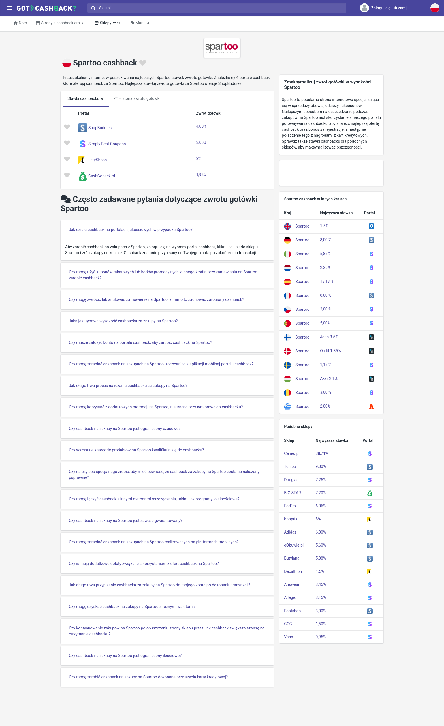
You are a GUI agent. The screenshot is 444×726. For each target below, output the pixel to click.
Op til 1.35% (330, 350)
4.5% (320, 571)
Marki (141, 23)
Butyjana (291, 558)
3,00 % (325, 309)
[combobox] (215, 8)
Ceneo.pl (292, 453)
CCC (288, 624)
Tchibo (290, 466)
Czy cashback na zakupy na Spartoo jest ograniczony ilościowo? (125, 655)
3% (198, 158)
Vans (288, 637)
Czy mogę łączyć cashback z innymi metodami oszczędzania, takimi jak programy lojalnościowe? (154, 499)
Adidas (290, 532)
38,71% (322, 453)
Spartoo (302, 226)
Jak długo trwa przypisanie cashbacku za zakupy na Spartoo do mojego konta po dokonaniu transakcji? (159, 585)
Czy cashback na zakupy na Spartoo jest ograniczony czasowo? (124, 428)
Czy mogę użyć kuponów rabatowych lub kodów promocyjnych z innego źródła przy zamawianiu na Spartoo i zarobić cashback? (164, 275)
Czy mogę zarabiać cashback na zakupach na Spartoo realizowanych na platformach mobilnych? (154, 542)
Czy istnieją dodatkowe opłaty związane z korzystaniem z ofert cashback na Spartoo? (144, 563)
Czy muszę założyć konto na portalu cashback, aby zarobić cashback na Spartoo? (140, 342)
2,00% (325, 406)
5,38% (321, 558)
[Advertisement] (331, 173)
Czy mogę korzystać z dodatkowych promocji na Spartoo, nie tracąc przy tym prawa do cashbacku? (156, 407)
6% (318, 519)
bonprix (290, 519)
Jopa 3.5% (329, 337)
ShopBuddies (100, 127)
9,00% (321, 466)
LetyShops (97, 160)
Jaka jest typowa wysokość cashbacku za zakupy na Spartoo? (123, 321)
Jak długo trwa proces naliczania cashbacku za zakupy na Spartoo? (128, 385)
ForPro (290, 506)
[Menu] (9, 8)
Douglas (291, 479)
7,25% (321, 479)
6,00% (321, 532)
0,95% (321, 637)
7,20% (321, 493)
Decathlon (293, 571)
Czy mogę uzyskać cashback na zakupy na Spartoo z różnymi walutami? (132, 606)
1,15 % (325, 364)
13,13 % (327, 281)
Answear (291, 584)
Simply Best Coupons (107, 144)
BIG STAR (292, 493)
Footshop (292, 611)
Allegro (290, 597)
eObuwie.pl (294, 545)
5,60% (321, 545)
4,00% (201, 126)
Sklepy (108, 23)
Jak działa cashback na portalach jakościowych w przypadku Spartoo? (131, 229)
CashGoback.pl (101, 176)
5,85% (325, 253)
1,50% (321, 624)
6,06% (321, 506)
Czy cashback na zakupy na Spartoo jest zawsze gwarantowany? (125, 520)
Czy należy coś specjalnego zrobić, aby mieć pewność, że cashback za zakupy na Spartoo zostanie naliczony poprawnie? (164, 474)
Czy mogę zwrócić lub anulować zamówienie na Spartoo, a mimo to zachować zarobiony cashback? (156, 299)
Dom (20, 23)
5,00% (325, 323)
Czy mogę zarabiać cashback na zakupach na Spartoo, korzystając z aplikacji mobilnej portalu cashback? (161, 364)
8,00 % (325, 239)
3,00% (201, 142)
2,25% (325, 267)
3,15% (321, 597)
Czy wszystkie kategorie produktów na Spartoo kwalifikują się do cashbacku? (136, 450)
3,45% (321, 584)
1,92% (201, 174)
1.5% (324, 226)
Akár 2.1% (329, 378)
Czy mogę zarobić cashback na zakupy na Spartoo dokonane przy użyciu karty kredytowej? (148, 677)
